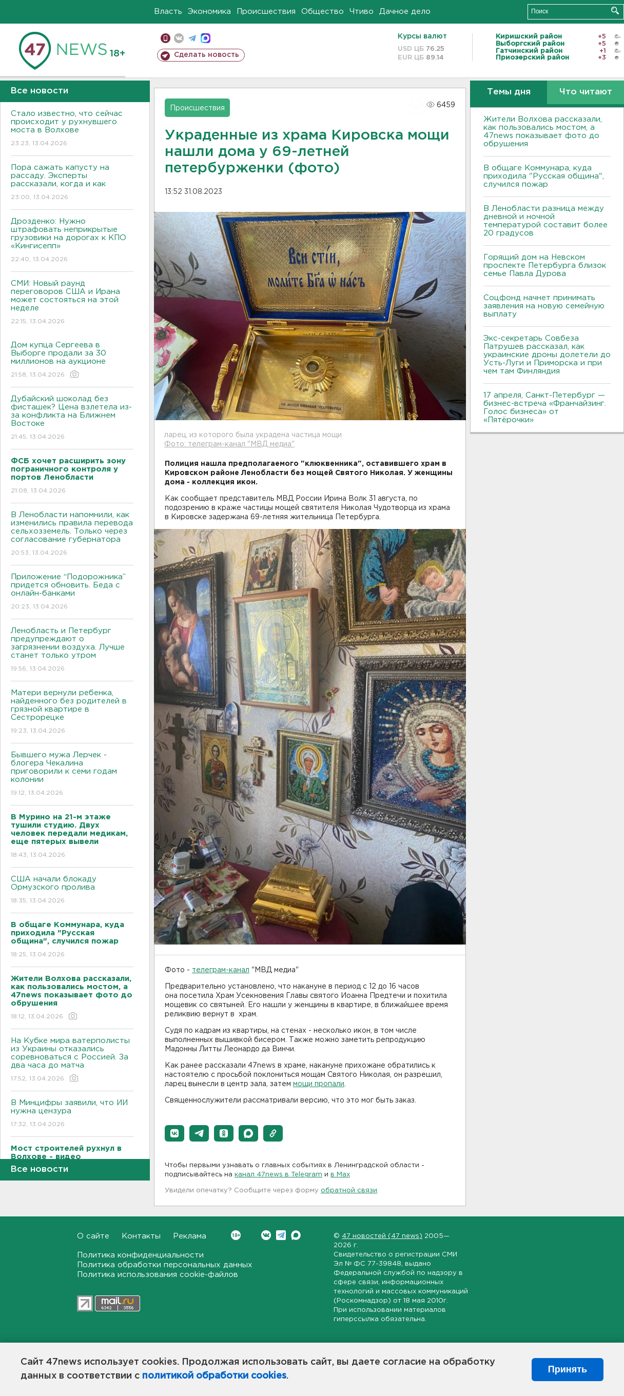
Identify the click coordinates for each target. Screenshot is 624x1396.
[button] (174, 1133)
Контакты (141, 1236)
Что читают (585, 92)
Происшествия (266, 11)
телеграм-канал (220, 970)
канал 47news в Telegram (278, 1174)
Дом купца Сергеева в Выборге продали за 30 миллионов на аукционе (72, 360)
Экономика (209, 11)
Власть (168, 11)
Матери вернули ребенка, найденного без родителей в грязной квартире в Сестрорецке (72, 712)
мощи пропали (318, 1084)
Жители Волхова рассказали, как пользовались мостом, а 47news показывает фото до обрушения (542, 131)
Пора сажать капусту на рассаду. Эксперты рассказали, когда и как (72, 183)
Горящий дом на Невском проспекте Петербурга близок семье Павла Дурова (544, 265)
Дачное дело (405, 11)
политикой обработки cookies (214, 1376)
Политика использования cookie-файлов (157, 1274)
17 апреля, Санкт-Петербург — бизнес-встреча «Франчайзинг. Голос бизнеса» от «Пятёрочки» (544, 407)
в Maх (340, 1174)
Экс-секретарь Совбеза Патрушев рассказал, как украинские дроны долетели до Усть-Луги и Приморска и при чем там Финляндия (547, 355)
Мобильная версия (165, 38)
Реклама (189, 1236)
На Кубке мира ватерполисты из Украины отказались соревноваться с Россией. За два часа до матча (72, 1060)
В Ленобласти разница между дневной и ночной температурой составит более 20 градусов (545, 221)
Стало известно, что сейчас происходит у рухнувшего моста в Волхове (72, 129)
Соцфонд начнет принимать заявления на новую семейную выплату (543, 306)
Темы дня (509, 92)
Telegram (281, 1235)
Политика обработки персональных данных (164, 1265)
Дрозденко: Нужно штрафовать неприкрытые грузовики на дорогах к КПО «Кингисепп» (72, 241)
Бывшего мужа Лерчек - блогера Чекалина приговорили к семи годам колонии (72, 774)
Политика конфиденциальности (140, 1255)
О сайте (93, 1236)
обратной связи (349, 1190)
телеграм (192, 38)
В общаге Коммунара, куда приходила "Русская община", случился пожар (543, 176)
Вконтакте (236, 1235)
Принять (567, 1369)
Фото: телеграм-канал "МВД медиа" (229, 444)
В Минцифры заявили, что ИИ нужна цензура (72, 1114)
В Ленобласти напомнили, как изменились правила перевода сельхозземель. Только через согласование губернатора (72, 534)
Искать (615, 10)
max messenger (205, 38)
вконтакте (179, 38)
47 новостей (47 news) (382, 1236)
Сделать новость (206, 55)
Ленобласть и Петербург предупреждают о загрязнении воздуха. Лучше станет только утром (72, 650)
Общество (322, 11)
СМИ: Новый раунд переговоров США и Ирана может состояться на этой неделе (72, 303)
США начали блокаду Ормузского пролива (72, 890)
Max (296, 1235)
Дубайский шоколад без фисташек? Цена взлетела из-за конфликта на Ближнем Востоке (72, 418)
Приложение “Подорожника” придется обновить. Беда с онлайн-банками (72, 592)
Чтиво (361, 11)
